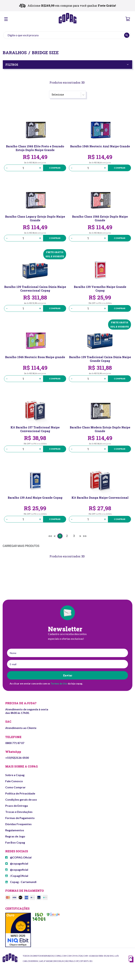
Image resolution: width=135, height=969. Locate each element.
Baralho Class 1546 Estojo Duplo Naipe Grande (100, 218)
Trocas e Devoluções (19, 811)
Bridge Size (45, 52)
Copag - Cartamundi (20, 881)
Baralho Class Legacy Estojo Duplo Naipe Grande (35, 218)
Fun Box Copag (15, 842)
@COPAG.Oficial (18, 857)
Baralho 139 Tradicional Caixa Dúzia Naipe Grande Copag (100, 359)
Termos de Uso (59, 683)
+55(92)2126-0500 (17, 757)
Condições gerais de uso (21, 799)
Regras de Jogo (15, 836)
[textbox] (67, 35)
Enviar (67, 675)
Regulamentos (14, 830)
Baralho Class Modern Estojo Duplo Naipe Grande (100, 429)
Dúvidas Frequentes (18, 824)
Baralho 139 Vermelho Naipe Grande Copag (100, 288)
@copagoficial (16, 863)
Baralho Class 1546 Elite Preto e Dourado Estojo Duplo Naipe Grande (35, 148)
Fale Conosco (14, 781)
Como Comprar (15, 787)
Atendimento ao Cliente (20, 727)
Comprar (52, 167)
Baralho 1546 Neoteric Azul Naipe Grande (100, 146)
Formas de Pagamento (20, 818)
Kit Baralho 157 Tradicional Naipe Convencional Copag (35, 429)
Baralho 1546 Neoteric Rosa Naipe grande (35, 357)
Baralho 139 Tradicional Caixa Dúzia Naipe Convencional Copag (35, 288)
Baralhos (15, 52)
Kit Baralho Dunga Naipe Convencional (100, 497)
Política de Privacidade (20, 793)
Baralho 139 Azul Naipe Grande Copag (35, 497)
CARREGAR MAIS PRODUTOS (21, 546)
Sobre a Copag (14, 775)
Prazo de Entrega (16, 805)
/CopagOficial (16, 875)
